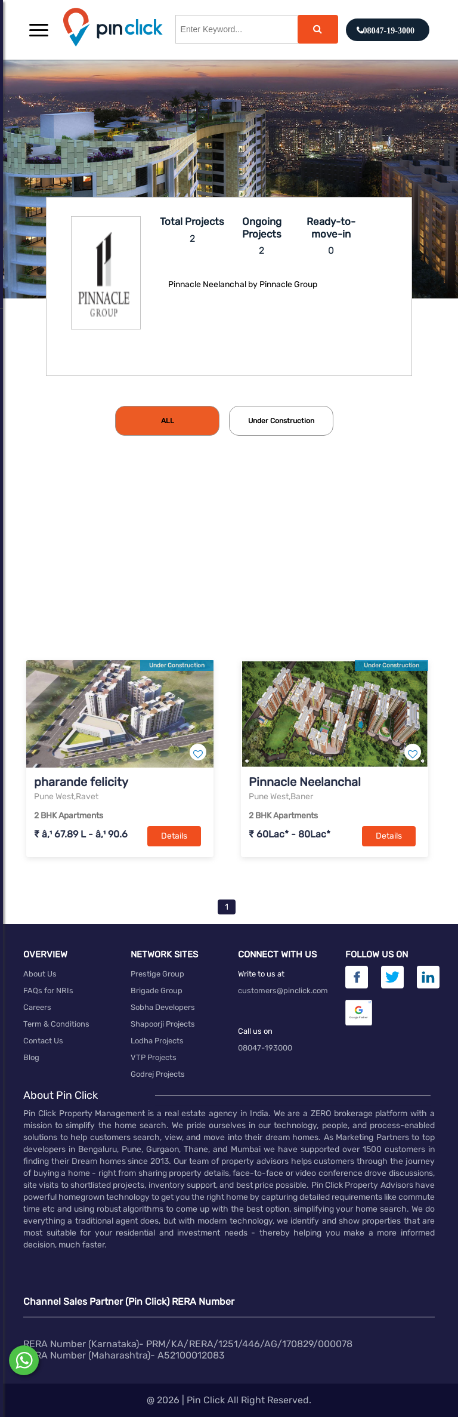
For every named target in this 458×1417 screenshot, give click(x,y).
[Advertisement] (229, 567)
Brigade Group (156, 990)
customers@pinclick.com (283, 990)
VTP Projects (154, 1057)
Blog (31, 1057)
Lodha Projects (157, 1040)
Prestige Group (157, 973)
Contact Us (43, 1040)
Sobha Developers (163, 1007)
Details (174, 836)
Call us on (255, 1031)
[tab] (167, 421)
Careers (37, 1007)
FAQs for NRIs (48, 990)
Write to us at (261, 973)
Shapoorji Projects (163, 1023)
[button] (38, 30)
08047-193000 (265, 1047)
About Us (40, 973)
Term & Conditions (56, 1023)
